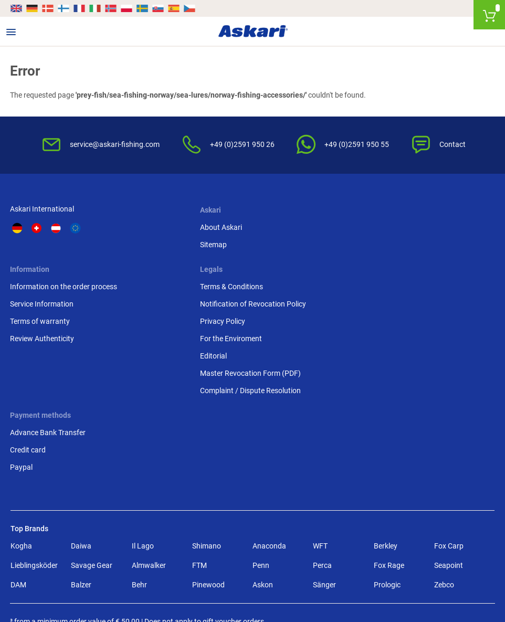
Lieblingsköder (34, 508)
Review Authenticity (291, 282)
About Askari (156, 230)
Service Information (290, 248)
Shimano (206, 489)
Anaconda (269, 489)
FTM (199, 508)
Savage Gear (91, 508)
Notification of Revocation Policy (436, 248)
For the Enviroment (414, 282)
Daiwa (81, 489)
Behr (139, 528)
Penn (260, 508)
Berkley (385, 489)
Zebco (444, 528)
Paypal (21, 410)
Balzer (81, 528)
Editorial (396, 300)
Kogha (21, 489)
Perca (322, 508)
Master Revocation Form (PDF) (433, 317)
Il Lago (143, 489)
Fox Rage (389, 508)
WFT (320, 489)
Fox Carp (449, 489)
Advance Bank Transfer (48, 375)
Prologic (387, 528)
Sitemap (148, 248)
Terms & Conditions (414, 230)
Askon (262, 528)
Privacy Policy (405, 265)
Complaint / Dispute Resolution (433, 334)
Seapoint (448, 508)
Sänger (324, 528)
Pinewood (208, 528)
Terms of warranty (289, 265)
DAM (18, 528)
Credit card (28, 392)
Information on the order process (312, 230)
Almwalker (149, 508)
